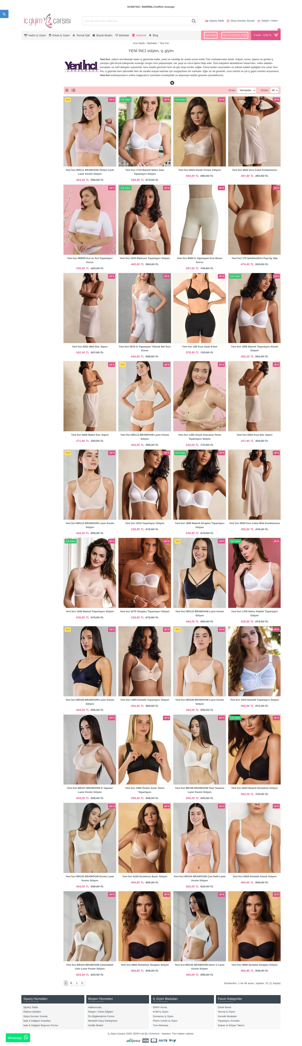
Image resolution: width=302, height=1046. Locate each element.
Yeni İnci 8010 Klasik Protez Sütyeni (199, 170)
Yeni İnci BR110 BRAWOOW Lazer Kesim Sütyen (199, 613)
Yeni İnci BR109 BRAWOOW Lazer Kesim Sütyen (89, 701)
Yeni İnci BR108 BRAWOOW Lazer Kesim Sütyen (199, 701)
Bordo (29, 228)
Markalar (152, 43)
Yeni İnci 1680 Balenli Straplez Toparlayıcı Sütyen (199, 525)
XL (27, 154)
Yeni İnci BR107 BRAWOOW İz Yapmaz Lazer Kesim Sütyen (90, 790)
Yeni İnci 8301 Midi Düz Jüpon (90, 346)
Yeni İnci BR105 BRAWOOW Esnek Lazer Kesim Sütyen (89, 878)
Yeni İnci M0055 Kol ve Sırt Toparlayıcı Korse (89, 260)
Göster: (265, 90)
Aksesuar (31, 115)
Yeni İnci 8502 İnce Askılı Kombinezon (254, 170)
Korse (29, 90)
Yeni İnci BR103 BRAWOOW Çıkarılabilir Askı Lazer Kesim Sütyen (90, 966)
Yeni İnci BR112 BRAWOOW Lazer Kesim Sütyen (89, 525)
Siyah (29, 253)
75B (28, 191)
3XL (28, 167)
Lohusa (30, 103)
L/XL (29, 179)
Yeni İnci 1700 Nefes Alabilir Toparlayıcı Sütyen (254, 613)
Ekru (29, 234)
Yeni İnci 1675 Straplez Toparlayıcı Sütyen (145, 611)
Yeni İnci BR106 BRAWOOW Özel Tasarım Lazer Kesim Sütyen (199, 790)
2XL (28, 161)
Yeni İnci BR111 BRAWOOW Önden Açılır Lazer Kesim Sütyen (89, 172)
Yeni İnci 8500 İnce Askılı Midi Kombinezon (254, 523)
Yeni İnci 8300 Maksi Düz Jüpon (90, 434)
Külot (29, 97)
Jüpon (29, 121)
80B (28, 209)
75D (28, 203)
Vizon (29, 265)
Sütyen (30, 109)
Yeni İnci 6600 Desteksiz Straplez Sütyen (145, 964)
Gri (28, 240)
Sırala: (225, 90)
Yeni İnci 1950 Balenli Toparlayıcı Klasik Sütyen (254, 348)
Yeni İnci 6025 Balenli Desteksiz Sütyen (254, 788)
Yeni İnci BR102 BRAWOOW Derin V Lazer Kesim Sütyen (200, 966)
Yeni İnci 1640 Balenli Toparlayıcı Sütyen (90, 611)
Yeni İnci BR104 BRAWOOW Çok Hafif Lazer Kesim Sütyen (200, 878)
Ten (28, 259)
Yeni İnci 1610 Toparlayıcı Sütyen (144, 523)
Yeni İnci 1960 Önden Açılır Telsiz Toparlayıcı (144, 790)
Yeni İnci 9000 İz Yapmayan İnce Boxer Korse (199, 260)
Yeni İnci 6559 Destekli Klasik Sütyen (255, 876)
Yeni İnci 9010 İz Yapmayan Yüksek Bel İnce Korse (145, 348)
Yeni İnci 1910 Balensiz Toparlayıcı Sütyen (145, 258)
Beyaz (29, 222)
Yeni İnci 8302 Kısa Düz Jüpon (254, 434)
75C (28, 197)
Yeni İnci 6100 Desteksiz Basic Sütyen (144, 876)
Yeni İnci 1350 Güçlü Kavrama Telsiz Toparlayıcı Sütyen (199, 436)
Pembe (30, 247)
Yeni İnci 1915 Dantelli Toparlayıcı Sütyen (254, 699)
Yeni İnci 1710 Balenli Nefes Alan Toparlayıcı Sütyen (144, 172)
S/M (28, 173)
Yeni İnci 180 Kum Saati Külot (199, 346)
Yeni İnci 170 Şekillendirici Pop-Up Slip (255, 258)
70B (28, 185)
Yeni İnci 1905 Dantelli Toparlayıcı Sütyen (144, 699)
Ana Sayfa (139, 43)
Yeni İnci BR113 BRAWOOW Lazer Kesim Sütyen (144, 436)
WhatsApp (18, 1037)
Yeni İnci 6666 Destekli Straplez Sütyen (255, 964)
